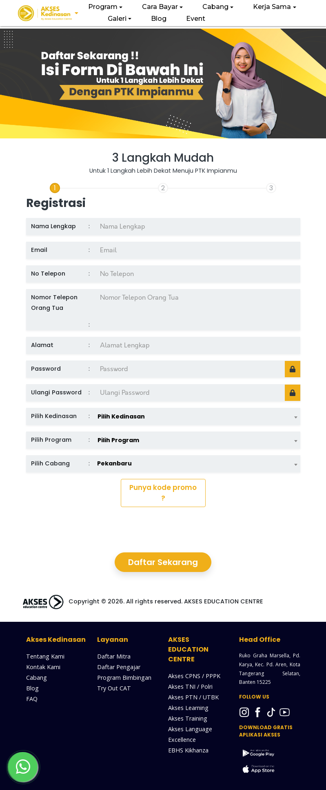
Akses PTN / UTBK (193, 697)
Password (46, 369)
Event (195, 18)
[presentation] (163, 529)
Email (39, 250)
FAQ (32, 699)
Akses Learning (188, 708)
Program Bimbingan (124, 677)
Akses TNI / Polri (190, 686)
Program (103, 7)
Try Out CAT (114, 688)
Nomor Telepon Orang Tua (54, 302)
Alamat (42, 345)
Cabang (215, 7)
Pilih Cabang (50, 463)
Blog (158, 18)
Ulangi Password (56, 392)
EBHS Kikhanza (188, 750)
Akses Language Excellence (190, 734)
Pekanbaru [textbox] (114, 463)
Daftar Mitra (114, 656)
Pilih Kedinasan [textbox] (121, 416)
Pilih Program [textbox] (118, 440)
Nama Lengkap (53, 226)
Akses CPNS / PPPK (194, 676)
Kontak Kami (43, 667)
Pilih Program (51, 440)
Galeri (117, 18)
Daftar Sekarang (163, 562)
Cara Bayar (160, 7)
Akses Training (187, 718)
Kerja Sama (272, 7)
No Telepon (48, 273)
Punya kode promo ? (163, 493)
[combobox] (197, 413)
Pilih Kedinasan (54, 416)
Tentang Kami (45, 656)
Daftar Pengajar (118, 667)
